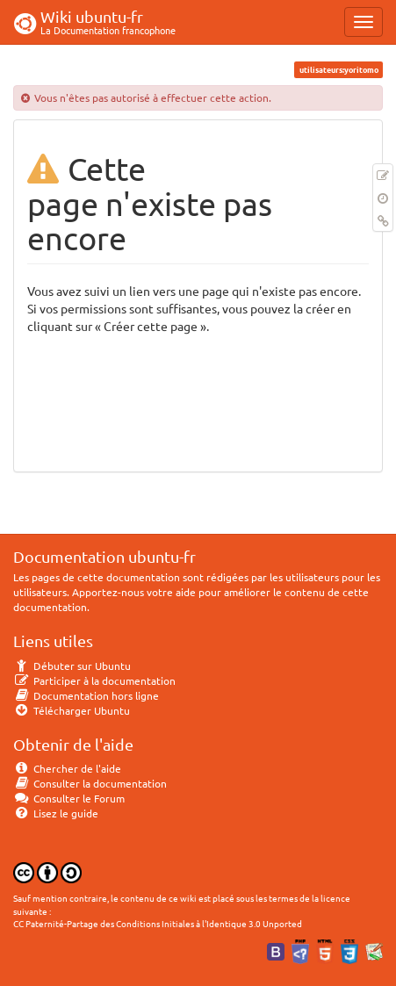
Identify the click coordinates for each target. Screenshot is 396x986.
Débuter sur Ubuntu (72, 666)
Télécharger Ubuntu (71, 710)
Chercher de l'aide (67, 768)
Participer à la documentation (94, 680)
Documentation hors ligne (86, 695)
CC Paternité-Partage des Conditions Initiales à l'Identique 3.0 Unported (157, 923)
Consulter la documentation (90, 783)
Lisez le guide (55, 813)
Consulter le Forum (69, 798)
